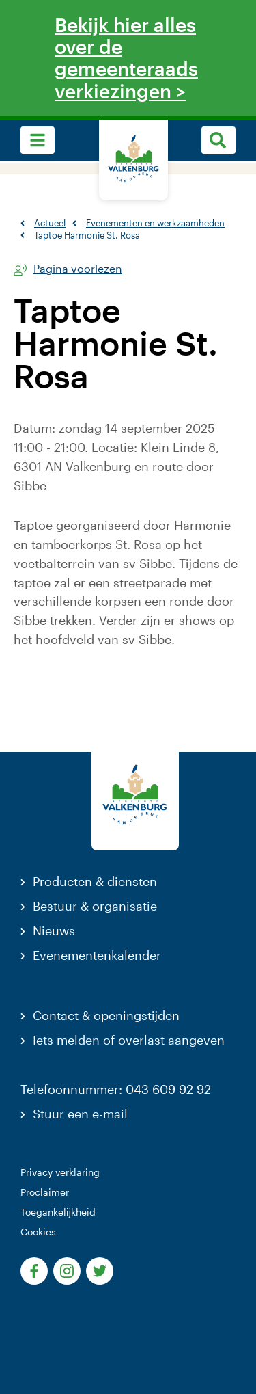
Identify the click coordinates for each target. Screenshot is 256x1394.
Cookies (38, 1231)
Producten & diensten (95, 881)
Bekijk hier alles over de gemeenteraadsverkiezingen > (126, 58)
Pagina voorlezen (77, 269)
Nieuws (54, 930)
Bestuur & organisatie (95, 905)
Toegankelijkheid (58, 1212)
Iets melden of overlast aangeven (129, 1039)
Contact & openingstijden (106, 1015)
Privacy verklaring (60, 1172)
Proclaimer (44, 1192)
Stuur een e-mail (80, 1113)
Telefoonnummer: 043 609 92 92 (115, 1089)
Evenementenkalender (97, 955)
